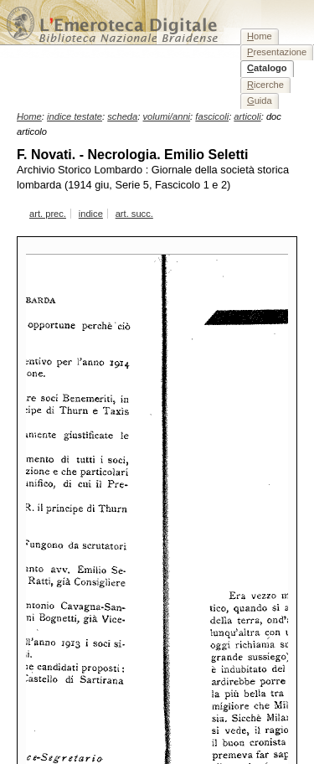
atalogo (267, 68)
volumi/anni (167, 116)
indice (91, 214)
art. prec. (47, 214)
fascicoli (212, 116)
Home (29, 116)
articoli (247, 116)
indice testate (74, 116)
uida (259, 101)
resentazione (276, 52)
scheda (122, 116)
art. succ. (134, 214)
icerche (265, 85)
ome (259, 36)
